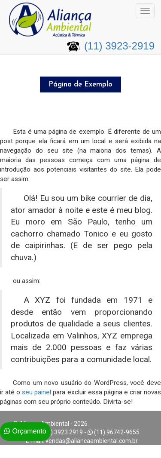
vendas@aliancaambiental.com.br (92, 440)
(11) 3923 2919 (62, 432)
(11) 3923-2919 (119, 46)
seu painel (36, 392)
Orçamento (25, 431)
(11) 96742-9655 (117, 432)
